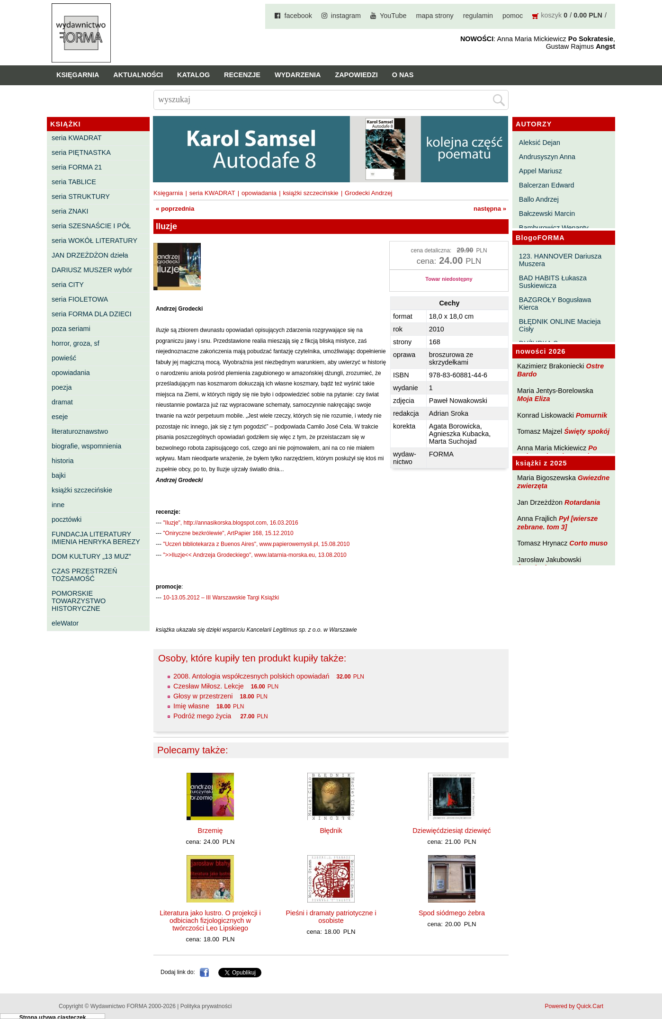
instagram (346, 15)
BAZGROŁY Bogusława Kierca (555, 303)
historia (62, 461)
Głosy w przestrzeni (203, 696)
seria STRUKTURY (81, 196)
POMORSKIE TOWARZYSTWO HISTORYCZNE (79, 601)
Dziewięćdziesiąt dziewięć (451, 830)
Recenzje (242, 75)
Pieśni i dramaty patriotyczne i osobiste (331, 916)
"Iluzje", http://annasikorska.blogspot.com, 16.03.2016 (230, 522)
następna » (490, 208)
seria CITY (68, 284)
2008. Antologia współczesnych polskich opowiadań (251, 676)
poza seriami (71, 328)
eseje (60, 416)
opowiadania (71, 372)
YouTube (393, 15)
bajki (59, 475)
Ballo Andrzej (539, 199)
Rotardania (582, 502)
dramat (62, 402)
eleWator (65, 623)
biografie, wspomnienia (86, 446)
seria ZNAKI (70, 211)
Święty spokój (586, 431)
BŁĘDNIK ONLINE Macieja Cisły (560, 325)
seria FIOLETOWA (80, 299)
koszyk (551, 15)
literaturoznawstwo (80, 431)
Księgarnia (77, 75)
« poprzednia (175, 208)
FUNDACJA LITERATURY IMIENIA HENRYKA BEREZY (96, 537)
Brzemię (210, 830)
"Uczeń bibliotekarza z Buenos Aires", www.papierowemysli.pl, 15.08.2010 (256, 544)
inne (58, 505)
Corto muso (588, 543)
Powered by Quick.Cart (574, 1006)
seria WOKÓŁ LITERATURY (94, 240)
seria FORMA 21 (77, 167)
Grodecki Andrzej (368, 193)
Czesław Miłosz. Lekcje (208, 686)
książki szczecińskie (82, 490)
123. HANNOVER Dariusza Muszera (560, 260)
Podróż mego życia (203, 716)
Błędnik (331, 830)
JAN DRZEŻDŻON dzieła (90, 255)
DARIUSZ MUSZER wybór (92, 270)
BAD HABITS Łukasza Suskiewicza (553, 281)
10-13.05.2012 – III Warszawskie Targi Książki (221, 597)
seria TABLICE (74, 182)
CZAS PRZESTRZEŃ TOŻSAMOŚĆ (84, 574)
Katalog (193, 75)
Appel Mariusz (540, 171)
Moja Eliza (533, 398)
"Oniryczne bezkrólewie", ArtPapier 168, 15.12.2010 (228, 533)
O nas (403, 75)
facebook (298, 15)
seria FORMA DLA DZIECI (92, 314)
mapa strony (435, 15)
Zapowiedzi (356, 75)
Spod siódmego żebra (452, 913)
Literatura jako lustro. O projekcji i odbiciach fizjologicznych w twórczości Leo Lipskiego (210, 920)
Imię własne (191, 706)
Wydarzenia (298, 75)
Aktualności (138, 75)
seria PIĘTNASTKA (81, 152)
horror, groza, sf (75, 343)
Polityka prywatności (206, 1006)
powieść (64, 358)
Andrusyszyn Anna (547, 157)
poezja (62, 387)
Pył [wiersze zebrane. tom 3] (557, 522)
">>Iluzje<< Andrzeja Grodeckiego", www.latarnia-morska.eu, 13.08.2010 (254, 555)
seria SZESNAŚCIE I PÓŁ (91, 226)
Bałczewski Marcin (547, 213)
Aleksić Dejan (539, 142)
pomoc (512, 15)
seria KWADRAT (77, 138)
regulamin (478, 15)
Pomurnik (591, 415)
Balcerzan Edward (546, 185)
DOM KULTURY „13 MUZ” (91, 556)
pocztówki (66, 519)
